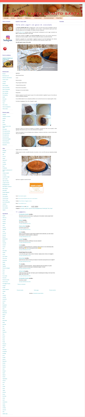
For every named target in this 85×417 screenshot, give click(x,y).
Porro (4, 355)
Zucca (4, 394)
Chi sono (13, 18)
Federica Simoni (22, 226)
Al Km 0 (4, 156)
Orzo (3, 328)
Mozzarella (5, 320)
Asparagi (4, 229)
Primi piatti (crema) (6, 131)
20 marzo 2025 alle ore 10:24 (24, 255)
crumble (4, 407)
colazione (26, 208)
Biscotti (4, 73)
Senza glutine (5, 196)
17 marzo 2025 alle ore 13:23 (24, 217)
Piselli (4, 341)
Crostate (4, 81)
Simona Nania (22, 258)
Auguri (4, 158)
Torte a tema (5, 104)
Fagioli (4, 264)
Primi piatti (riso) (6, 135)
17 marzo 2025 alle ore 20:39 (24, 242)
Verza (4, 388)
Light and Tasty (22, 32)
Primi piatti (5, 129)
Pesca (4, 336)
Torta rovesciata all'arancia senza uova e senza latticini (27, 198)
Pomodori (4, 349)
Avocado (4, 233)
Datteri (4, 262)
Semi (4, 369)
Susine (4, 376)
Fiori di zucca (5, 281)
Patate (4, 330)
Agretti (4, 215)
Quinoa (4, 359)
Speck (4, 372)
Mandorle (4, 306)
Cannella (4, 242)
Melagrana (5, 310)
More (4, 318)
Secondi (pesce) (6, 140)
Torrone (4, 380)
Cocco (4, 254)
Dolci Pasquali (5, 85)
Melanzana (5, 312)
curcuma (4, 409)
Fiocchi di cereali (6, 279)
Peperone (4, 332)
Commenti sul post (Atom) (38, 293)
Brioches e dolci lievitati (7, 77)
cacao (4, 398)
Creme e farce (5, 79)
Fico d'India (5, 275)
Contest (4, 162)
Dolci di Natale (5, 91)
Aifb (3, 154)
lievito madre (5, 206)
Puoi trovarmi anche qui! (49, 18)
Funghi (4, 287)
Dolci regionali (5, 93)
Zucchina (4, 396)
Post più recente (20, 290)
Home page (6, 18)
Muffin (4, 97)
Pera (3, 334)
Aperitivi (4, 118)
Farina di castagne (6, 268)
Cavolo (4, 246)
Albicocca (4, 217)
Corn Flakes (5, 256)
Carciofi (4, 244)
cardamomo (5, 402)
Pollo (4, 347)
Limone (4, 301)
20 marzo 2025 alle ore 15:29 (24, 261)
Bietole (4, 241)
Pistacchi (4, 343)
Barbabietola (5, 239)
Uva (3, 384)
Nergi (4, 322)
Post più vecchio (52, 290)
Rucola (4, 365)
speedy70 (21, 239)
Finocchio (4, 277)
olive (3, 411)
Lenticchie (5, 299)
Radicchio (4, 361)
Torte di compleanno (6, 106)
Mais (3, 303)
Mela (3, 308)
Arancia (4, 227)
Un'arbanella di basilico (24, 214)
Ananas (4, 221)
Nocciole (4, 324)
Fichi (3, 273)
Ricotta (4, 363)
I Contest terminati (37, 18)
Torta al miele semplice (22, 196)
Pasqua (4, 124)
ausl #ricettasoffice (6, 202)
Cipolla (4, 252)
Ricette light (44, 208)
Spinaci (4, 374)
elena (20, 232)
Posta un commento (21, 284)
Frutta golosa (5, 95)
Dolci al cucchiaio (6, 87)
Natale (4, 120)
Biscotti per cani (6, 75)
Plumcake (4, 99)
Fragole (4, 285)
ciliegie (4, 405)
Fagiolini (4, 266)
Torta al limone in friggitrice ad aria (25, 201)
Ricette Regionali (6, 192)
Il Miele (4, 291)
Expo (4, 166)
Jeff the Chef (21, 271)
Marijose (21, 220)
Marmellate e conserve (7, 186)
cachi (4, 400)
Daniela (23, 206)
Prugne (4, 357)
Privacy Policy (59, 18)
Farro (4, 270)
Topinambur (5, 378)
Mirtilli (4, 316)
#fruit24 (4, 152)
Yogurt (51, 208)
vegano (4, 209)
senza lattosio (5, 207)
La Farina (4, 174)
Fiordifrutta (5, 168)
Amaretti (4, 219)
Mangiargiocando (38, 208)
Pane (4, 122)
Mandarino (5, 305)
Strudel (4, 100)
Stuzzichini (5, 144)
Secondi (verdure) (6, 142)
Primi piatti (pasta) (6, 133)
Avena (4, 231)
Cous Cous (5, 258)
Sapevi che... (19, 18)
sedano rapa (5, 413)
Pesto (4, 337)
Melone (4, 314)
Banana (4, 237)
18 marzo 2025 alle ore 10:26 (24, 249)
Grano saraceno (6, 289)
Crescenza (5, 260)
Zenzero (4, 392)
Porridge (4, 353)
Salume (4, 367)
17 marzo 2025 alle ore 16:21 (24, 229)
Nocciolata (5, 190)
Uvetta (4, 386)
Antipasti (4, 114)
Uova (4, 382)
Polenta (4, 345)
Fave (4, 272)
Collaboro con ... (28, 18)
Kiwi (3, 293)
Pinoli (4, 339)
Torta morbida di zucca (22, 203)
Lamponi (4, 295)
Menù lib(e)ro (5, 188)
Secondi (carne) (6, 137)
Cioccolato (22, 208)
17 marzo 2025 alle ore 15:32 (24, 223)
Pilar (20, 264)
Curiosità (4, 164)
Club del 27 (5, 160)
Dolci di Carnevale (6, 89)
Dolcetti (4, 83)
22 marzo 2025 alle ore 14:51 (24, 275)
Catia (20, 245)
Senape (4, 370)
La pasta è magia (6, 176)
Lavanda (4, 297)
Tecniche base (5, 198)
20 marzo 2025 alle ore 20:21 (24, 268)
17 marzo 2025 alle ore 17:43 (24, 236)
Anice (4, 225)
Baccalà (4, 235)
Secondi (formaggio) (6, 138)
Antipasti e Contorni (6, 116)
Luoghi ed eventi (6, 182)
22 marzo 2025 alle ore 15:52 (24, 281)
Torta (48, 208)
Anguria (4, 223)
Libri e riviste (5, 178)
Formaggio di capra (6, 283)
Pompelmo (5, 351)
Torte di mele (5, 108)
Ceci (3, 248)
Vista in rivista (5, 200)
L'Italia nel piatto (6, 173)
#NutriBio (4, 150)
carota (4, 404)
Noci (3, 326)
